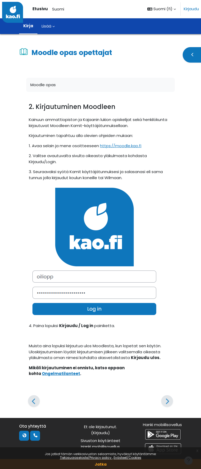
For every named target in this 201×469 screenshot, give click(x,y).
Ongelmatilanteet (61, 373)
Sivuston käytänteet (100, 440)
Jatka (101, 464)
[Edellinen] (34, 401)
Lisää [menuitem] (46, 26)
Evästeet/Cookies (127, 457)
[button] (161, 9)
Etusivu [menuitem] (40, 9)
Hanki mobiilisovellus (100, 446)
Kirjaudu (191, 9)
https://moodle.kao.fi (120, 145)
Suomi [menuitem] (58, 9)
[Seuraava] (167, 401)
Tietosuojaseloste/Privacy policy (86, 457)
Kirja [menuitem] (28, 26)
